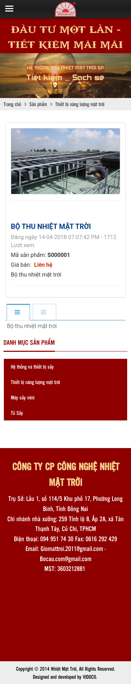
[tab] (18, 312)
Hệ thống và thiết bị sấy (32, 366)
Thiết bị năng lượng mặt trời (35, 381)
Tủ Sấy (17, 412)
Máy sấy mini (23, 397)
